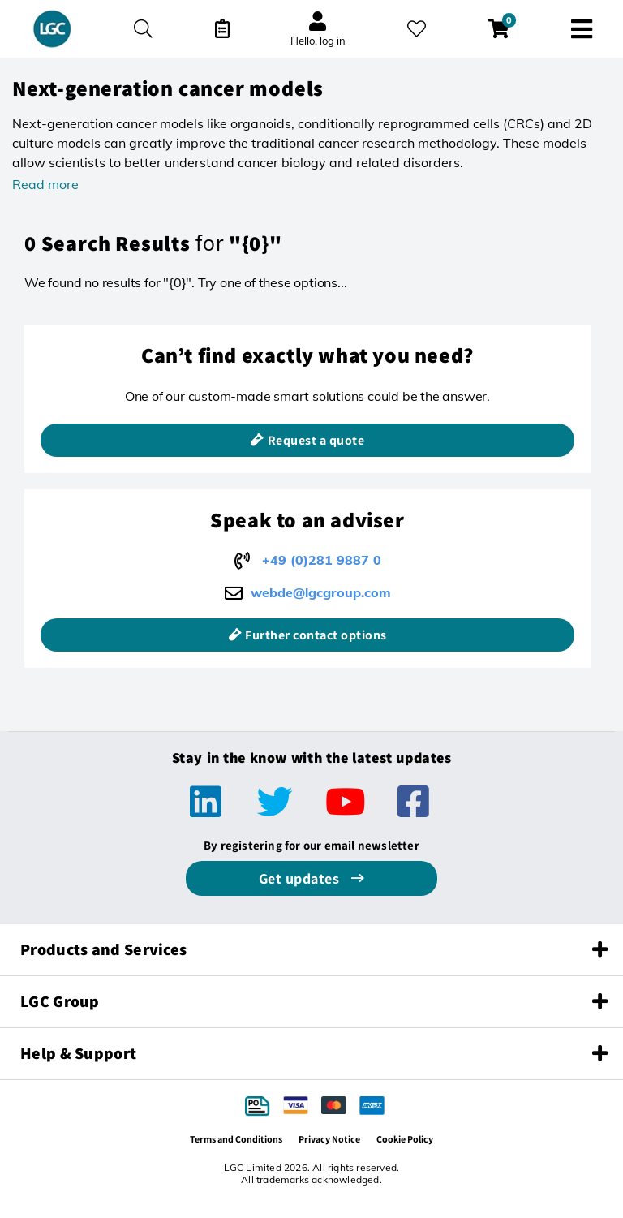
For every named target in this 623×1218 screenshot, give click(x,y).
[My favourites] (416, 29)
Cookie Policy (404, 1139)
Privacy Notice (329, 1139)
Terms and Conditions (236, 1139)
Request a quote (316, 440)
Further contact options (316, 634)
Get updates (301, 878)
